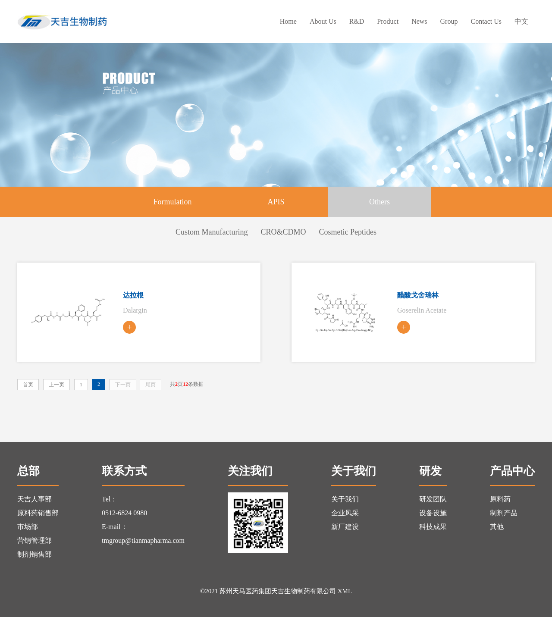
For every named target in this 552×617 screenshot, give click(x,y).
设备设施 (433, 513)
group (449, 21)
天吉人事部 (34, 499)
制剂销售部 (34, 554)
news (419, 21)
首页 (28, 385)
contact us (486, 21)
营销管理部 (34, 540)
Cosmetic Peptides (348, 232)
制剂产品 (504, 513)
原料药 (500, 499)
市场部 (27, 526)
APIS (275, 201)
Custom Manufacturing (212, 232)
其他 (497, 526)
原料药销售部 (38, 513)
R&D (356, 21)
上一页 (56, 385)
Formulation (173, 201)
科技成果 (433, 526)
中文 (521, 21)
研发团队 (433, 499)
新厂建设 (345, 526)
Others (379, 201)
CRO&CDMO (283, 232)
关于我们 (345, 499)
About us (323, 21)
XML (345, 591)
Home (288, 21)
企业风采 (345, 513)
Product (387, 21)
